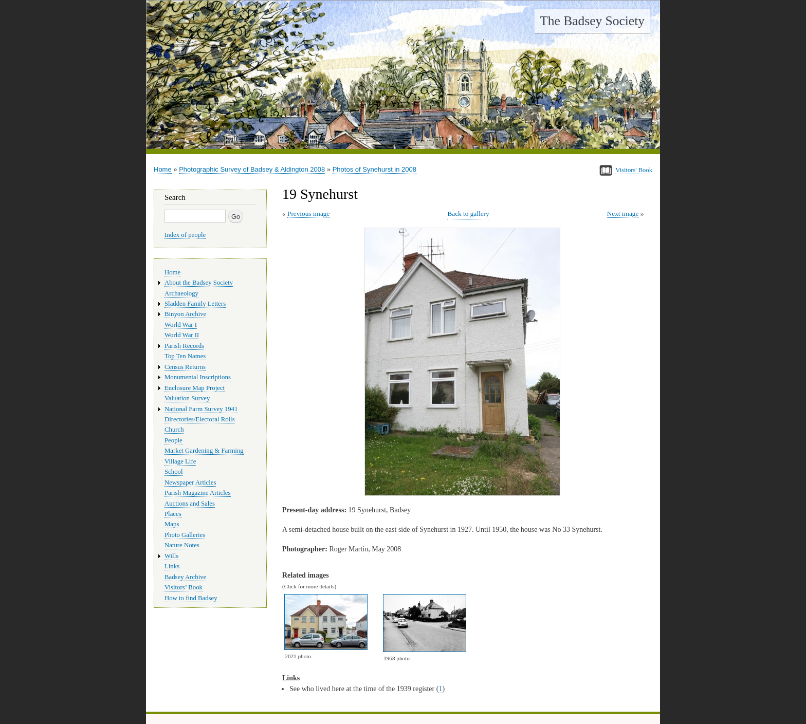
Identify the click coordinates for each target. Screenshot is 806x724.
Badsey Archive (185, 577)
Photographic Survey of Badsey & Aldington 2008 (252, 169)
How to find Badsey (190, 598)
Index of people (185, 234)
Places (172, 513)
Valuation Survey (187, 398)
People (173, 440)
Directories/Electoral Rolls (199, 419)
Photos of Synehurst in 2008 (374, 169)
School (173, 471)
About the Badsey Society (198, 282)
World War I (180, 324)
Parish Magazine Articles (197, 492)
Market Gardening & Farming (204, 450)
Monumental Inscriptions (197, 377)
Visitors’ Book (183, 587)
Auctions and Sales (189, 503)
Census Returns (185, 366)
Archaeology (181, 293)
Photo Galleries (184, 535)
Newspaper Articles (190, 482)
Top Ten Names (185, 356)
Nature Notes (181, 545)
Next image (623, 213)
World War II (181, 335)
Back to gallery (468, 213)
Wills (171, 556)
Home (163, 169)
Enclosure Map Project (194, 388)
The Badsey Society (592, 20)
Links (171, 566)
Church (174, 429)
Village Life (180, 461)
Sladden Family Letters (195, 303)
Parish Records (184, 345)
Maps (171, 524)
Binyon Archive (185, 314)
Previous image (308, 213)
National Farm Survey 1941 (200, 409)
